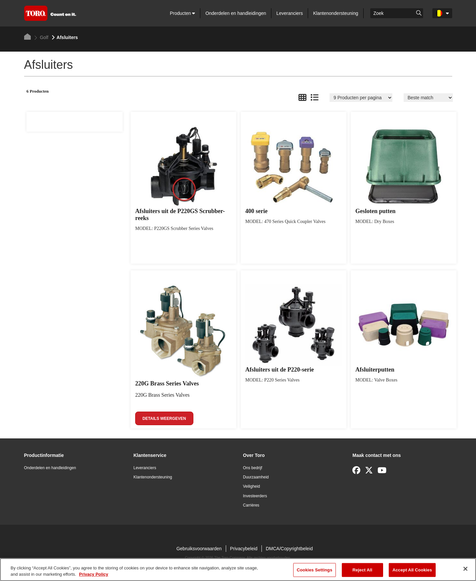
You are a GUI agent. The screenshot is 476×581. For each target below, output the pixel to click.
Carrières (251, 505)
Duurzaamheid (256, 477)
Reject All (362, 569)
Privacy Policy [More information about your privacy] (93, 574)
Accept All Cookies (412, 569)
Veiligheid (251, 486)
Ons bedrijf (252, 468)
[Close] (465, 568)
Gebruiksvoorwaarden (199, 548)
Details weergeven (164, 418)
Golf (41, 37)
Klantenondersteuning (335, 13)
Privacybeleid (244, 548)
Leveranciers (289, 13)
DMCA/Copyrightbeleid (289, 548)
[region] (238, 569)
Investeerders (255, 496)
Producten (182, 13)
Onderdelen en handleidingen (235, 13)
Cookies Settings (315, 569)
